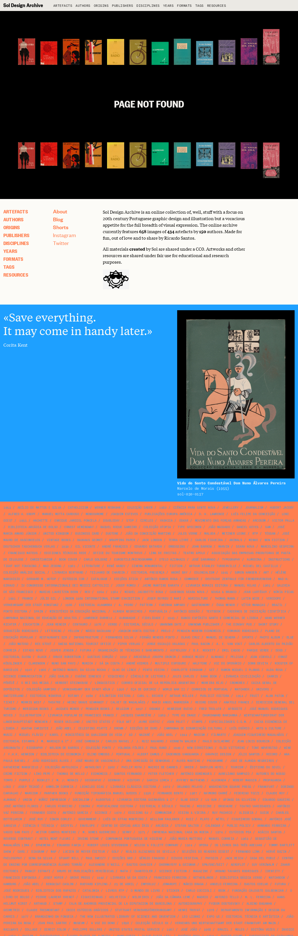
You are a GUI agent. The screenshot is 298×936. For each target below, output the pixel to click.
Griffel (67, 825)
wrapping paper (122, 540)
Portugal (123, 754)
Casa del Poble (262, 858)
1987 (193, 793)
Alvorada (218, 780)
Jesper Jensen (62, 650)
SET (212, 670)
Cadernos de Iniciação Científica (256, 611)
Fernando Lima (248, 851)
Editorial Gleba (17, 657)
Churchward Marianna (220, 715)
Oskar (183, 520)
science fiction (173, 871)
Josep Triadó (28, 786)
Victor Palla (283, 520)
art (266, 572)
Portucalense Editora (115, 806)
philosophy (12, 858)
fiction (176, 566)
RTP (255, 533)
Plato (204, 819)
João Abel (63, 728)
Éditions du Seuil (265, 767)
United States (98, 722)
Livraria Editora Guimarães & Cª (145, 799)
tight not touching (19, 566)
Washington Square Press (230, 786)
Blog (58, 219)
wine (287, 747)
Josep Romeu (125, 585)
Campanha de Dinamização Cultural (193, 728)
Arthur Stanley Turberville (213, 566)
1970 (117, 812)
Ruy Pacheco (222, 812)
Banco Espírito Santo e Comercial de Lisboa (219, 618)
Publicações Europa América (168, 514)
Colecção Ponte (98, 747)
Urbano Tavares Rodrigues (237, 871)
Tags (199, 6)
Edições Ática (126, 579)
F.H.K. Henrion (21, 754)
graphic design (218, 754)
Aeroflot (238, 864)
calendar (212, 825)
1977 (24, 916)
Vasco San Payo (16, 832)
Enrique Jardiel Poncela (75, 520)
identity (272, 871)
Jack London (152, 540)
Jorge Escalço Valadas (165, 644)
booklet (43, 780)
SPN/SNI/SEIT (213, 864)
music (8, 734)
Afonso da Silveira (239, 799)
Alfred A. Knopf (22, 514)
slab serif (190, 799)
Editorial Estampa (19, 741)
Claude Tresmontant (42, 910)
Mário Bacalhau (98, 631)
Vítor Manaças (253, 605)
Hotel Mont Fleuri (55, 838)
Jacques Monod (67, 709)
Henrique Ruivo (180, 709)
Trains (184, 806)
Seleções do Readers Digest (205, 851)
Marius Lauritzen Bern (58, 592)
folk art (124, 722)
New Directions (200, 747)
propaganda (272, 780)
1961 (71, 566)
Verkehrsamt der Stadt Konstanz (30, 605)
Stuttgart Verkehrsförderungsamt (143, 910)
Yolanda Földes (130, 747)
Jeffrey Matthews (190, 780)
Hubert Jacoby (282, 507)
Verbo (112, 624)
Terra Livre (178, 540)
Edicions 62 (138, 812)
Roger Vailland (67, 722)
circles (146, 520)
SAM (268, 527)
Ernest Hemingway (79, 527)
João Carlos (58, 676)
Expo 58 (213, 916)
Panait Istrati (37, 871)
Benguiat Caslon (60, 884)
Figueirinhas (92, 897)
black (42, 657)
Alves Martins (188, 760)
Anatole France (236, 702)
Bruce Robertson (67, 657)
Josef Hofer (53, 877)
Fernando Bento (170, 793)
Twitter (61, 242)
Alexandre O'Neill (104, 864)
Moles (239, 929)
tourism (236, 767)
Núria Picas (283, 592)
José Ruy (35, 819)
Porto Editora (15, 611)
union (27, 799)
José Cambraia (87, 741)
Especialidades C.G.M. (228, 722)
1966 (42, 670)
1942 (100, 877)
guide (264, 812)
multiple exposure (170, 663)
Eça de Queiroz (143, 689)
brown (118, 728)
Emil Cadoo (231, 650)
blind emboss (98, 754)
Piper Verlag (129, 644)
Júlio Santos (249, 754)
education (31, 624)
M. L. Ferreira (258, 897)
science (101, 812)
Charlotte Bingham (187, 670)
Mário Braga (193, 884)
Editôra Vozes (263, 929)
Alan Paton (275, 696)
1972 (166, 786)
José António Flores (20, 806)
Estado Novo (33, 650)
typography (231, 559)
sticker (172, 890)
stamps (197, 722)
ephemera (43, 845)
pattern (146, 605)
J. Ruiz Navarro (150, 741)
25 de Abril (124, 884)
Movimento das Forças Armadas (220, 520)
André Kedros (137, 663)
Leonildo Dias (92, 786)
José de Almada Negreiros (252, 760)
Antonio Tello (227, 897)
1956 (120, 689)
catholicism (78, 507)
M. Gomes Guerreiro (99, 832)
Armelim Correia (60, 786)
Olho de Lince (124, 670)
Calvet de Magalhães (127, 702)
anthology (92, 767)
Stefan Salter (187, 825)
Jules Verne (187, 533)
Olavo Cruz (190, 637)
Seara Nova (245, 546)
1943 (171, 618)
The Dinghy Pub (239, 624)
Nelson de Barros (64, 747)
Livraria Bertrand (67, 572)
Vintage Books (59, 540)
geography (93, 780)
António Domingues (196, 773)
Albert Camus (148, 754)
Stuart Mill (69, 858)
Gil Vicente (85, 546)
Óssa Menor (225, 605)
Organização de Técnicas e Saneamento (131, 650)
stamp (58, 903)
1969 (161, 715)
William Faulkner (164, 819)
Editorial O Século (156, 806)
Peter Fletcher (161, 773)
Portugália (158, 611)
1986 (68, 605)
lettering (53, 631)
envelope (87, 825)
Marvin (223, 546)
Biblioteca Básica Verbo (241, 877)
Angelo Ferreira (224, 884)
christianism (41, 559)
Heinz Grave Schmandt (85, 702)
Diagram (37, 851)
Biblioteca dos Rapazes (56, 890)
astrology (178, 650)
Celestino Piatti (93, 728)
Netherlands (203, 877)
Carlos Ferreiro (58, 806)
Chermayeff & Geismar (177, 864)
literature (91, 566)
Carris (272, 676)
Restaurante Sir (53, 637)
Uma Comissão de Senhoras (148, 760)
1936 (147, 793)
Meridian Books (35, 709)
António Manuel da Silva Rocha (79, 670)
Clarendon (36, 663)
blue (290, 637)
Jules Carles (183, 676)
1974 (219, 832)
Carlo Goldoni (96, 559)
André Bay (179, 572)
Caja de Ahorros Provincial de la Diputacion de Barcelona (120, 903)
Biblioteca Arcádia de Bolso (33, 527)
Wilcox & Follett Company (156, 845)
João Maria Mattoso (185, 838)
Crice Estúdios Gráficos (87, 910)
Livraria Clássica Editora (133, 786)
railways (10, 929)
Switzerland (13, 696)
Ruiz (189, 819)
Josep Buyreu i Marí (163, 598)
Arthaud (40, 903)
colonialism (204, 572)
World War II (174, 689)
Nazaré (144, 734)
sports (247, 637)
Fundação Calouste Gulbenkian (257, 890)
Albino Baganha (259, 903)
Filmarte (218, 734)
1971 (141, 832)
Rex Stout (43, 644)
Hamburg (9, 884)
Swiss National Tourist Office (84, 644)
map (53, 851)
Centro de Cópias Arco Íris (125, 825)
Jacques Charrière (136, 715)
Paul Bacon (201, 644)
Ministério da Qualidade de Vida (93, 734)
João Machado (219, 527)
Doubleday (111, 520)
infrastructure (86, 637)
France (27, 598)
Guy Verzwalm (263, 864)
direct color (55, 929)
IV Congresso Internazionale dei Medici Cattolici (65, 585)
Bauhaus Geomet (90, 540)
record (271, 754)
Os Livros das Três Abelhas (238, 845)
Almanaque (127, 618)
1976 (97, 624)
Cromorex (237, 683)
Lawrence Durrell (98, 618)
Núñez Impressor (52, 799)
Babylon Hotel (212, 767)
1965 (266, 585)
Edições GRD (122, 858)
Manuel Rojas (245, 585)
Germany (114, 780)
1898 (125, 923)
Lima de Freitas (163, 553)
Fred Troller (210, 709)
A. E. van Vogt (229, 644)
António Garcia (75, 812)
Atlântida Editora (115, 696)
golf (115, 851)
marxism (31, 793)
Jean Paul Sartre (52, 923)
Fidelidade (151, 618)
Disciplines (148, 6)
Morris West (31, 702)
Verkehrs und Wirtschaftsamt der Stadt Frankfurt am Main (225, 923)
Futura (85, 650)
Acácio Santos (270, 832)
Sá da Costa (109, 663)
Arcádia (161, 825)
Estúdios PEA (240, 832)
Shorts (60, 227)
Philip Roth (131, 767)
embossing (176, 546)
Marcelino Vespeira (277, 546)
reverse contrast (18, 838)
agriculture (198, 598)
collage (31, 929)
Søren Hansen (246, 572)
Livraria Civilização (242, 676)
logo (7, 786)
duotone (112, 533)
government (87, 819)
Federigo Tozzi (247, 793)
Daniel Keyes (248, 527)
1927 (28, 670)
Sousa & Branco (224, 592)
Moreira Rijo (212, 683)
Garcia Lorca (158, 780)
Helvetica (117, 897)
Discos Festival (185, 858)
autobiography (190, 903)
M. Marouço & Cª (55, 741)
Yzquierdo (116, 676)
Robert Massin (245, 780)
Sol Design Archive (23, 4)
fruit (254, 696)
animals (235, 540)
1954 (239, 696)
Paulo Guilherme (216, 741)
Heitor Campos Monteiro (56, 832)
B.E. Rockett (204, 650)
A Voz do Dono (103, 923)
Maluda (209, 533)
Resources (216, 6)
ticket (8, 702)
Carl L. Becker (150, 696)
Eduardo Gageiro (276, 799)
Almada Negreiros (127, 611)
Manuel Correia (221, 838)
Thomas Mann (225, 598)
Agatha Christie (35, 728)
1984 (114, 592)
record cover (206, 702)
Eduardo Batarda (148, 546)
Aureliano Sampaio (234, 773)
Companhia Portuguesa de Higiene (134, 838)
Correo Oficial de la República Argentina (158, 683)
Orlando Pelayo (190, 786)
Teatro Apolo (194, 553)
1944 (183, 734)
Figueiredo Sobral (247, 819)
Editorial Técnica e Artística (252, 916)
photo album (270, 637)
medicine (204, 806)
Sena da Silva (40, 858)
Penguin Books (98, 709)
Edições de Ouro (143, 728)
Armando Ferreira (271, 825)
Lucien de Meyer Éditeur (84, 851)
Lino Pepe (42, 773)
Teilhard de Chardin (107, 572)
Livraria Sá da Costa (128, 877)
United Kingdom (56, 533)
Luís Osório (239, 728)
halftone (200, 663)
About (60, 211)
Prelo (165, 631)
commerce (191, 579)
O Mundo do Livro (145, 890)
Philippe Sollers (87, 929)
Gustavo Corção (100, 657)
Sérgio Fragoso (152, 858)
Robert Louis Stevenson (107, 845)
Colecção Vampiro (41, 689)
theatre (54, 702)
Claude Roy (275, 793)
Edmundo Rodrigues (243, 631)
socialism (81, 799)
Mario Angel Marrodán (170, 702)
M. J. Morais (67, 780)
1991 (11, 598)
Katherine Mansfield (20, 767)
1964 (100, 592)
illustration (30, 715)
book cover (68, 559)
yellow (73, 631)
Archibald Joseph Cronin (155, 657)
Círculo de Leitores (148, 676)
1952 (123, 657)
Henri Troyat (189, 910)
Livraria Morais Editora (207, 585)
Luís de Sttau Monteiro (123, 819)
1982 (162, 507)
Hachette (40, 520)
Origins (101, 6)
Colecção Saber (140, 507)
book (222, 890)
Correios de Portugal (210, 689)
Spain (38, 611)
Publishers (122, 6)
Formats (184, 6)
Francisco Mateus (22, 553)
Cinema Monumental (147, 566)
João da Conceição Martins (148, 533)
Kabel (54, 734)
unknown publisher (203, 624)
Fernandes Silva (119, 637)
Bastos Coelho (256, 884)
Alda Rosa (274, 670)
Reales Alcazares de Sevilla (150, 851)
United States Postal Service (134, 929)
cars (21, 851)
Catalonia (91, 890)
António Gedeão (186, 611)
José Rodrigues (16, 890)
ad (130, 734)
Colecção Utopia (157, 527)
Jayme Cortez (149, 722)
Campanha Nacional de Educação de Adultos (40, 618)
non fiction (274, 540)
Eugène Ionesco (88, 676)
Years (168, 6)
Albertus (103, 799)
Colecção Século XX (151, 923)
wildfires (140, 897)
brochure (225, 806)
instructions (279, 559)
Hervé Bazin (276, 851)
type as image (184, 715)
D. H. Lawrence (211, 514)
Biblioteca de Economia (61, 754)
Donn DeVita (258, 663)
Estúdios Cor (73, 579)
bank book (209, 676)
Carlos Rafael (118, 741)
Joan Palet (175, 722)
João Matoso (18, 644)
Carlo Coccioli (199, 890)
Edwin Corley (61, 819)
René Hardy (116, 566)
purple (24, 780)
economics (99, 773)
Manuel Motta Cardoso (60, 514)
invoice (287, 929)
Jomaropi (169, 884)
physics (211, 858)
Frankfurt (266, 786)
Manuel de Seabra (220, 637)
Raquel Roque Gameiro (118, 527)
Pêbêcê (8, 683)
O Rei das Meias (35, 683)
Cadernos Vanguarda (182, 754)
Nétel (220, 819)
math (124, 871)
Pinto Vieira (154, 670)
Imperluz (148, 884)
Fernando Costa (43, 812)
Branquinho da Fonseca (54, 916)
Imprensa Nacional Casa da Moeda (180, 832)
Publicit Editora (214, 696)
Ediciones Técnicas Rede (65, 553)
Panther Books (56, 793)
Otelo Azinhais (172, 559)
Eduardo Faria (69, 845)
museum (79, 923)
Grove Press (80, 877)
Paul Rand (158, 747)
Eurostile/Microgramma (133, 559)
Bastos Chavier (139, 864)
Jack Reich (234, 858)
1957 (139, 709)
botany (73, 696)
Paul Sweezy (96, 858)
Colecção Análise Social (24, 572)
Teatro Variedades (255, 806)
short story (268, 624)
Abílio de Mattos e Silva (39, 507)
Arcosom (259, 520)
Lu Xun (210, 799)
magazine (200, 871)
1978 (210, 910)
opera (203, 845)
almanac (217, 657)
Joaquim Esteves (124, 514)
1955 (22, 520)
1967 (170, 929)
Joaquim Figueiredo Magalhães (258, 734)
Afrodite (235, 709)
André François (115, 546)
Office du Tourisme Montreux (118, 553)
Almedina (254, 559)
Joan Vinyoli (261, 657)
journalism (254, 507)
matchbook (277, 877)
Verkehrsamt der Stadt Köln (86, 689)
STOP (130, 520)
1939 (65, 546)
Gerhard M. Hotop (41, 579)
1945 (224, 572)
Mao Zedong (52, 566)
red (87, 592)
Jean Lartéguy (255, 592)
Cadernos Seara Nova (187, 592)
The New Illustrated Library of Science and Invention (127, 916)
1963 (244, 838)
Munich (87, 663)
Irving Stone (88, 838)
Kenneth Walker (183, 741)
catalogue (99, 579)
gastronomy (201, 605)
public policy (239, 825)
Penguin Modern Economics (199, 631)
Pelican (236, 657)
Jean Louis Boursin (253, 741)
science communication (22, 676)
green (189, 767)
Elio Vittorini (232, 747)
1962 (111, 767)
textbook (213, 611)
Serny (127, 832)
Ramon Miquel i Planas (240, 670)
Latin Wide (250, 598)
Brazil (277, 605)
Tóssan (269, 533)
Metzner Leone (234, 533)
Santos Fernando (128, 773)
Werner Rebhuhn (107, 507)
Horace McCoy (193, 657)
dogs (279, 650)
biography (34, 747)
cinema (84, 806)
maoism (199, 734)
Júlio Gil (48, 598)
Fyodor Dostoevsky (224, 903)
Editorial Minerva (45, 696)
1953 (7, 507)
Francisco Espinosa (19, 877)
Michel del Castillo (260, 566)
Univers (262, 689)
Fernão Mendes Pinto (157, 637)
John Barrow (202, 546)
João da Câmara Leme (172, 897)
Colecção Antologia (61, 767)
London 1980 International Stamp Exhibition (101, 598)
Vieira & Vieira (192, 812)
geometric (11, 910)
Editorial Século (138, 624)
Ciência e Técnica (38, 825)
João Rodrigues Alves (50, 760)
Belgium (122, 709)
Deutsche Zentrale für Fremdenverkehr (238, 579)
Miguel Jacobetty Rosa (143, 592)
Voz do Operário (227, 663)
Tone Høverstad (264, 747)
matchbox (242, 689)
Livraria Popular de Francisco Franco (81, 715)
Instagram (64, 235)
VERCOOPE (273, 598)
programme (215, 760)
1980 (89, 696)
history (133, 780)
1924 (188, 845)
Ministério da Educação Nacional (78, 611)
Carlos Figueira (209, 540)
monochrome (95, 514)
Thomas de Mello (70, 773)
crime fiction (15, 773)
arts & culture (269, 728)
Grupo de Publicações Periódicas (85, 871)
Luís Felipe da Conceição (253, 514)
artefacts (62, 6)
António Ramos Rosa (160, 579)
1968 (207, 929)
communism (163, 812)
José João (189, 929)
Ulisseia (246, 812)
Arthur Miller (182, 696)
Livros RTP (115, 890)
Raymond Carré (216, 793)
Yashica (166, 520)
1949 (177, 747)
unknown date (171, 624)
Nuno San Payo (63, 663)
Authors (82, 6)
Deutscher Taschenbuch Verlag (29, 546)
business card (87, 533)
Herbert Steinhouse (71, 683)
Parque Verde (258, 650)
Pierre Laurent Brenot (55, 897)
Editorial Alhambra (95, 605)
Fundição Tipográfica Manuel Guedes (106, 793)
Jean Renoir (56, 624)
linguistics (105, 683)
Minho (253, 540)
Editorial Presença (147, 572)
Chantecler (143, 871)
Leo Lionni (191, 916)
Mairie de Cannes (162, 767)
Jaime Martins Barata (160, 585)
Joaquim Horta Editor (136, 631)
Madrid (202, 897)
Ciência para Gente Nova (194, 507)
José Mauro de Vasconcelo (97, 760)
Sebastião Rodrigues (20, 631)
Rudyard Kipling (94, 884)
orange (154, 709)
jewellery (230, 507)
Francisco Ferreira (170, 877)
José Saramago (203, 559)
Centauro (80, 624)
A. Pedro (126, 605)
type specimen (189, 527)
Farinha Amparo (172, 605)
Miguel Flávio (31, 734)
